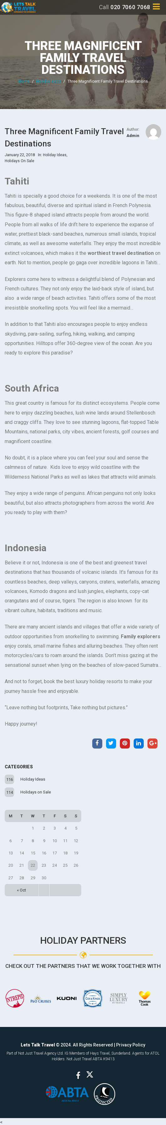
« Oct (21, 888)
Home (24, 81)
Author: (132, 129)
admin (132, 135)
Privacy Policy (130, 1043)
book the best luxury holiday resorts (83, 681)
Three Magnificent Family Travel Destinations (83, 58)
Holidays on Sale (35, 790)
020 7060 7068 (130, 7)
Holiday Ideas (48, 81)
